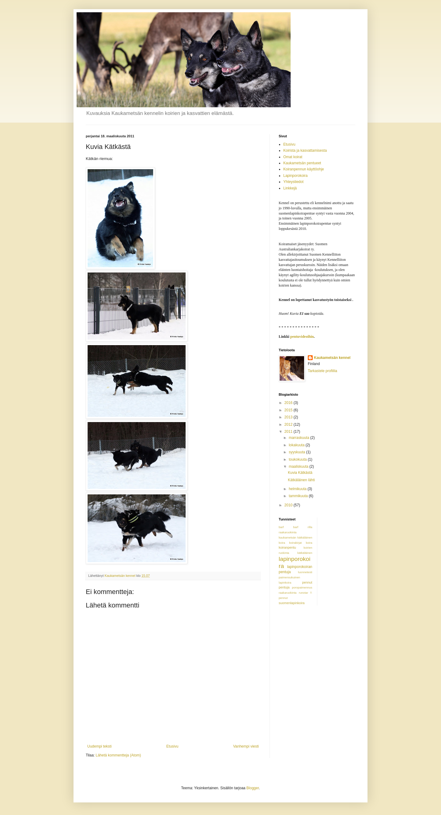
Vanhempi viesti (246, 746)
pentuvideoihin (302, 336)
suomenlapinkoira (292, 603)
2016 (289, 403)
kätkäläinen (304, 552)
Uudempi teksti (99, 746)
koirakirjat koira (300, 542)
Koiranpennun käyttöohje (303, 169)
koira (282, 542)
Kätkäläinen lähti (301, 480)
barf (281, 527)
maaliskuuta (299, 466)
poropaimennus (302, 587)
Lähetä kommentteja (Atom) (118, 755)
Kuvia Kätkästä (300, 472)
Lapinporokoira (295, 175)
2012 (289, 424)
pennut (307, 582)
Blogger (253, 788)
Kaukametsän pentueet (302, 163)
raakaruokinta (287, 592)
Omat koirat (292, 157)
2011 (289, 431)
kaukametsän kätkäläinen (295, 537)
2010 (289, 505)
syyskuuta (297, 452)
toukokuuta (298, 459)
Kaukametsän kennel (332, 358)
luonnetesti (305, 572)
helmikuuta (298, 489)
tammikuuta (299, 496)
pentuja (284, 587)
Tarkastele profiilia (322, 371)
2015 (289, 410)
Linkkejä (290, 188)
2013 (289, 417)
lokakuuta (297, 445)
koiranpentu (287, 547)
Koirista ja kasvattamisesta (305, 150)
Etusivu (172, 746)
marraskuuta (299, 438)
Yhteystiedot (293, 182)
